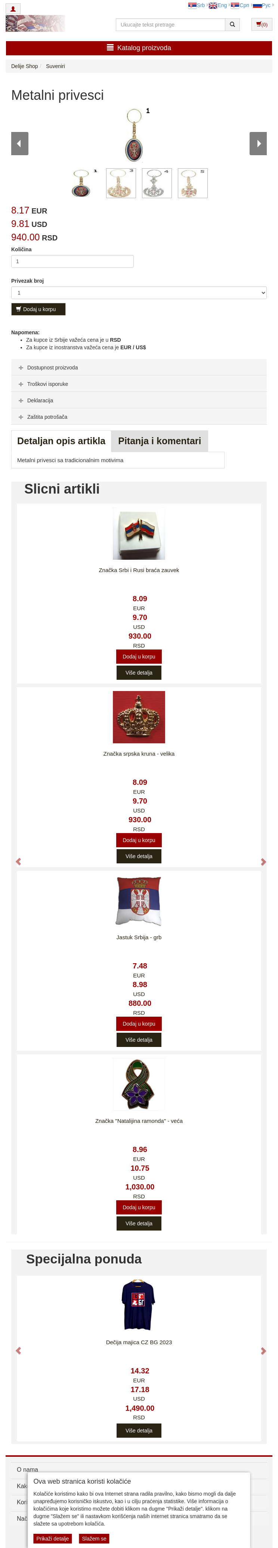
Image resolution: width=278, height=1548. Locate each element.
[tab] (139, 367)
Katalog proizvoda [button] (139, 48)
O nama (27, 1469)
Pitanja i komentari (159, 441)
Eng (217, 5)
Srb (196, 5)
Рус (262, 5)
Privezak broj (27, 281)
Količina (21, 249)
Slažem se (94, 1539)
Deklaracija (35, 400)
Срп (240, 5)
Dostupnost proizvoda (47, 368)
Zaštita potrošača (42, 417)
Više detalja (139, 673)
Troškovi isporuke (42, 384)
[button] (15, 858)
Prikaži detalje (52, 1539)
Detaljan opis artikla (61, 441)
